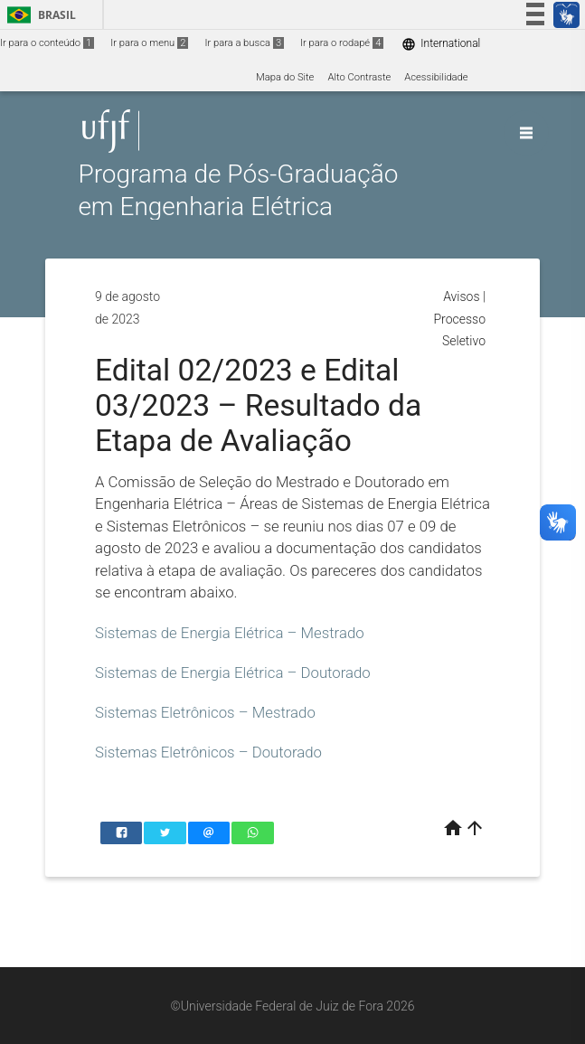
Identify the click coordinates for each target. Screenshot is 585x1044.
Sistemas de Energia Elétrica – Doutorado (233, 672)
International (440, 44)
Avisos (461, 296)
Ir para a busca (244, 43)
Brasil (38, 15)
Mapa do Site (285, 77)
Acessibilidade (435, 77)
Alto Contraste (359, 77)
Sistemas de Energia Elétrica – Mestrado (229, 633)
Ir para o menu (149, 43)
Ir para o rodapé (341, 43)
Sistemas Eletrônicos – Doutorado (208, 752)
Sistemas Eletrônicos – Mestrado (205, 712)
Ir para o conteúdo (47, 43)
